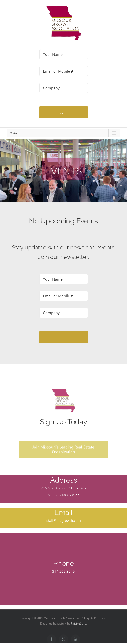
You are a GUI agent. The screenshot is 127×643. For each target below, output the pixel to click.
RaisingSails (78, 623)
